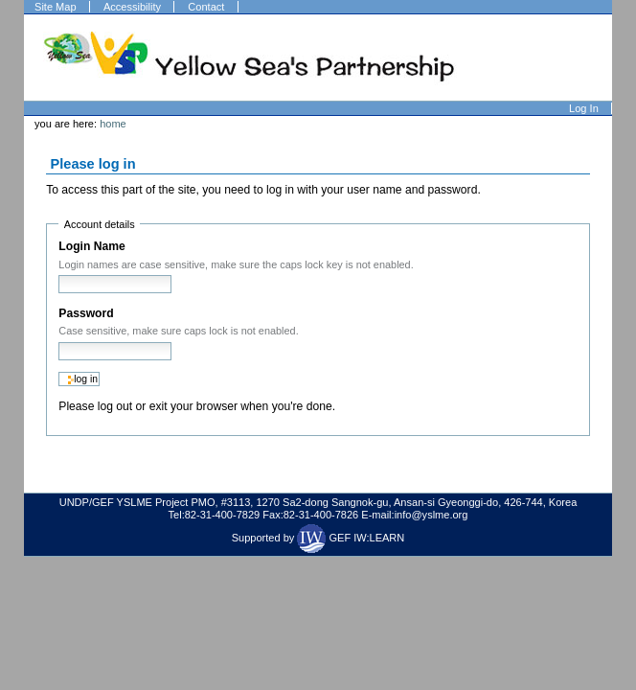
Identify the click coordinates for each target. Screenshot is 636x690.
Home (113, 123)
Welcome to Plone (250, 57)
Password (85, 313)
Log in (584, 108)
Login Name (91, 246)
